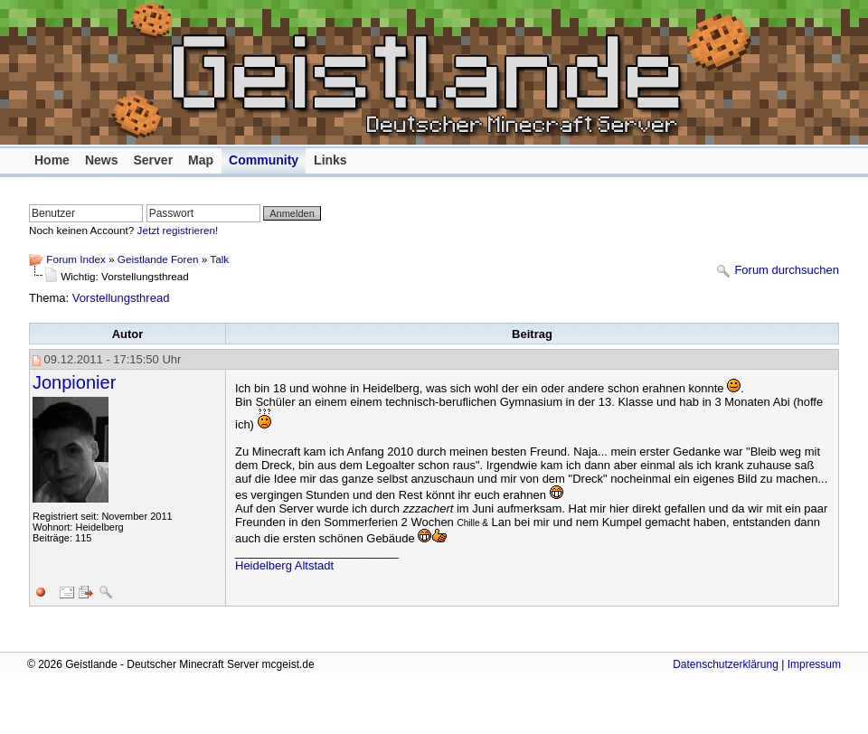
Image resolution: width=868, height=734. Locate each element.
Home (52, 160)
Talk (219, 259)
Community (263, 160)
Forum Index (76, 259)
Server (153, 160)
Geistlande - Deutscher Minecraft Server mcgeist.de (443, 72)
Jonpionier (74, 382)
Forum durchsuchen (786, 271)
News (101, 160)
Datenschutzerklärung (725, 664)
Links (330, 160)
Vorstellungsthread (121, 298)
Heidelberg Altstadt (284, 565)
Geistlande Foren (158, 259)
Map (200, 160)
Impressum (814, 664)
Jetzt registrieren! (178, 230)
